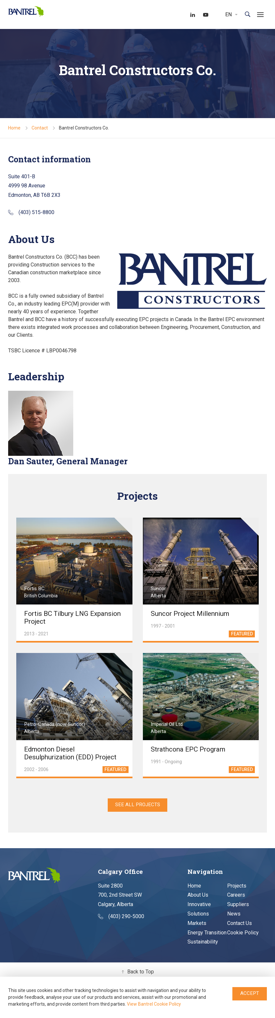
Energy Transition (207, 933)
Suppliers (238, 905)
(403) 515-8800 (31, 213)
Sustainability (202, 942)
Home (14, 128)
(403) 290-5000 (121, 917)
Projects (236, 886)
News (234, 914)
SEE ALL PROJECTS (137, 805)
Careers (236, 895)
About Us (197, 895)
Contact (40, 128)
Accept (249, 993)
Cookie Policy (243, 933)
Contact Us (239, 924)
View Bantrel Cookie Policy (154, 1004)
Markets (196, 924)
